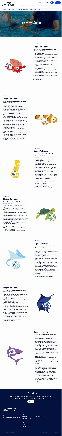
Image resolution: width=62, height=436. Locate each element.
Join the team (38, 414)
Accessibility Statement (45, 432)
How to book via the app (26, 421)
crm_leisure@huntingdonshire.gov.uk (11, 417)
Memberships (25, 416)
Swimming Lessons (32, 9)
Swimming (26, 9)
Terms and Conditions (40, 416)
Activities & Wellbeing (11, 9)
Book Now (58, 2)
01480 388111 (8, 414)
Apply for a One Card (27, 414)
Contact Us (47, 2)
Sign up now (30, 401)
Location (41, 2)
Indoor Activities (20, 9)
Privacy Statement (54, 432)
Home (4, 9)
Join (52, 2)
